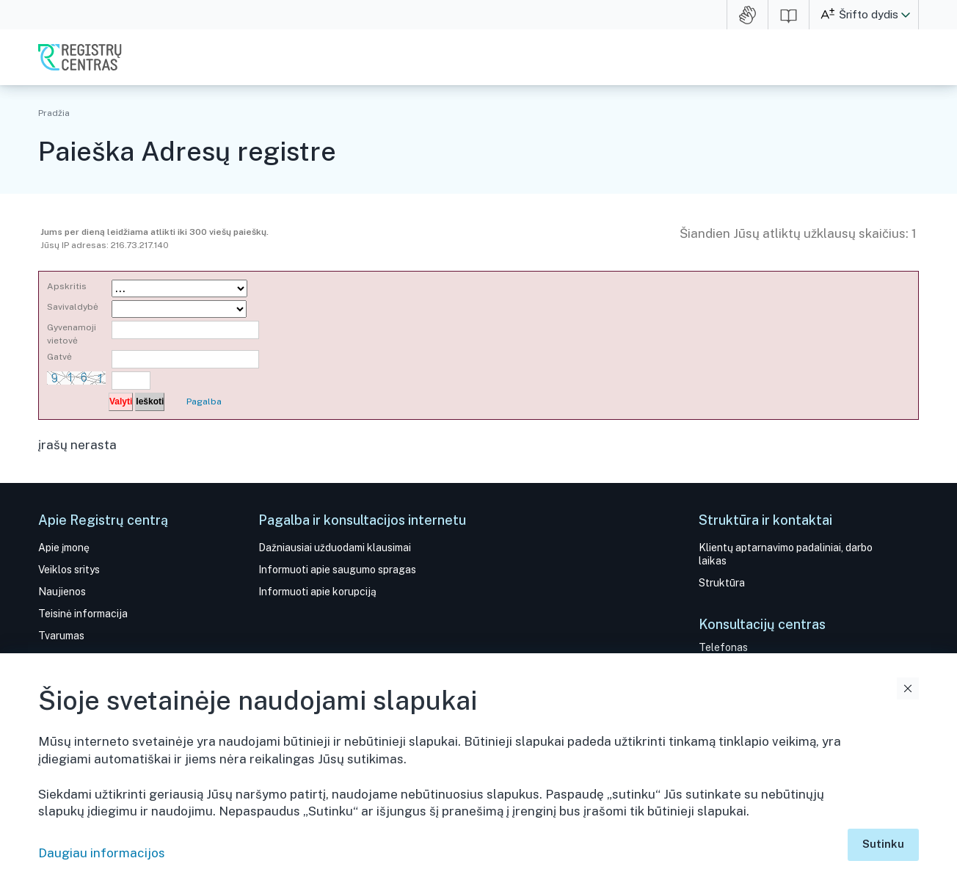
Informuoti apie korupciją (317, 591)
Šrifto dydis (868, 14)
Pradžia (54, 113)
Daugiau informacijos (101, 853)
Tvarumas (61, 636)
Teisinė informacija (83, 613)
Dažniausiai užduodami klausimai (334, 547)
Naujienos (62, 591)
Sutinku (883, 843)
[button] (905, 15)
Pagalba (204, 401)
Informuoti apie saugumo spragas (337, 569)
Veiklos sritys (69, 569)
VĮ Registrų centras (80, 57)
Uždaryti (908, 688)
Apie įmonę (64, 547)
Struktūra (722, 583)
